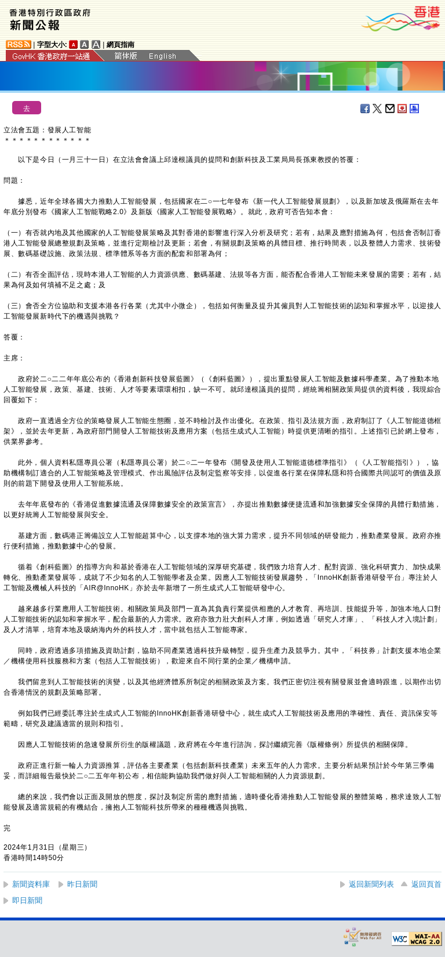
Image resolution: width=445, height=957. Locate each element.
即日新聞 (27, 900)
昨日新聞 (82, 884)
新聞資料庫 (31, 884)
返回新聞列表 (371, 884)
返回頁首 (426, 884)
